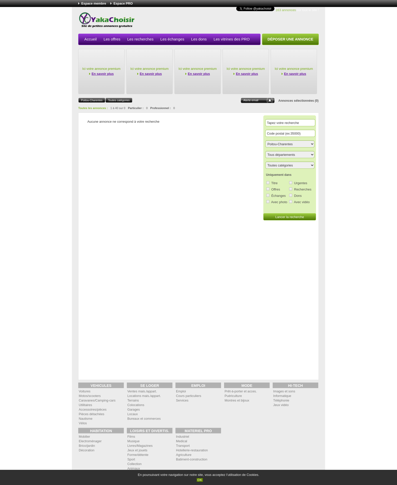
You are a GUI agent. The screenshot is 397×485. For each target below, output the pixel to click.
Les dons (199, 39)
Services (182, 400)
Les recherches (140, 39)
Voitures (84, 391)
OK (199, 479)
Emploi (181, 391)
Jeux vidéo (281, 405)
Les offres (112, 39)
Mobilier (84, 436)
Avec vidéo (302, 202)
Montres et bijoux (237, 400)
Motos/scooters (90, 396)
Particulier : (136, 108)
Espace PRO (123, 3)
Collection (134, 464)
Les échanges (172, 39)
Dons (298, 196)
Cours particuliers (188, 396)
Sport (131, 459)
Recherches (302, 189)
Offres (275, 189)
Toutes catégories (119, 100)
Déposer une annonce (290, 39)
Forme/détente (137, 455)
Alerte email (250, 100)
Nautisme (85, 418)
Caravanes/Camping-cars (97, 400)
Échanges (278, 196)
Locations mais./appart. (144, 396)
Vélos (83, 423)
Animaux (133, 468)
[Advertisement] (226, 21)
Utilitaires (85, 405)
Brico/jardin (87, 446)
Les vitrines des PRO (231, 39)
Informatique (282, 396)
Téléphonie (281, 400)
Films (131, 436)
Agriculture (183, 455)
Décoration (86, 450)
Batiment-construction (191, 459)
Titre (274, 183)
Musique (133, 441)
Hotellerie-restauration (192, 450)
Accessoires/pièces (93, 409)
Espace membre (93, 3)
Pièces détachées (91, 414)
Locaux (132, 414)
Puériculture (233, 396)
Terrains (133, 400)
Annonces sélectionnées (296, 100)
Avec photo (279, 202)
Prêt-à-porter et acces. (241, 391)
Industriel (182, 436)
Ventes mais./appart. (142, 391)
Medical (181, 441)
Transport (183, 446)
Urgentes (300, 183)
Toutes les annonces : (93, 108)
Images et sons (284, 391)
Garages (133, 409)
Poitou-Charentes (92, 100)
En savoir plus (103, 74)
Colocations (135, 405)
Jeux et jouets (137, 450)
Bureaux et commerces (144, 418)
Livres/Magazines (140, 446)
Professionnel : (160, 108)
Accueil (90, 39)
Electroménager (90, 441)
